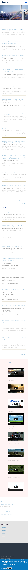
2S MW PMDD (4, 530)
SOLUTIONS (9, 548)
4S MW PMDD (4, 536)
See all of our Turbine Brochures (6, 514)
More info (2, 565)
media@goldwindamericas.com (6, 504)
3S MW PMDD (4, 533)
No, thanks (9, 568)
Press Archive (23, 203)
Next (20, 200)
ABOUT (14, 548)
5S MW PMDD (4, 539)
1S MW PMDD (4, 527)
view (2, 28)
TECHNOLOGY (3, 548)
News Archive (23, 354)
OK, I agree (3, 568)
